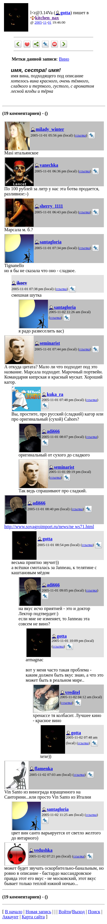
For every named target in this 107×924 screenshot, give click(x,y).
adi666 (53, 431)
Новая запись (38, 911)
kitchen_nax (47, 17)
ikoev (22, 282)
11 (45, 22)
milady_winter (50, 129)
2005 (38, 22)
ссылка (80, 135)
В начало (13, 911)
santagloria (50, 241)
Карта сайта (33, 916)
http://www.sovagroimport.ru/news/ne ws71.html (49, 526)
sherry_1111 (51, 206)
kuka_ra (55, 394)
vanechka (49, 165)
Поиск (94, 911)
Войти (64, 911)
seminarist (50, 343)
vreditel (72, 692)
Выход (78, 911)
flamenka (44, 768)
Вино (64, 59)
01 (49, 22)
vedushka (43, 850)
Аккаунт (10, 916)
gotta (65, 12)
